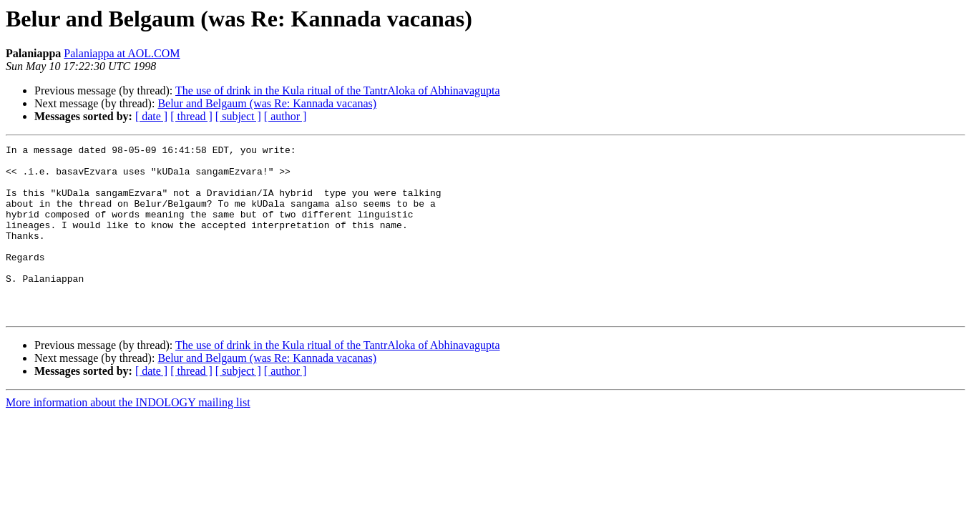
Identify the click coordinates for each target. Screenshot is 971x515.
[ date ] (151, 116)
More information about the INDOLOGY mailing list (128, 437)
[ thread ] (191, 116)
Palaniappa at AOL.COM (122, 53)
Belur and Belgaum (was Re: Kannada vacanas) (266, 103)
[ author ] (285, 116)
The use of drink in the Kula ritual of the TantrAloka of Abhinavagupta (337, 90)
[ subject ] (238, 116)
